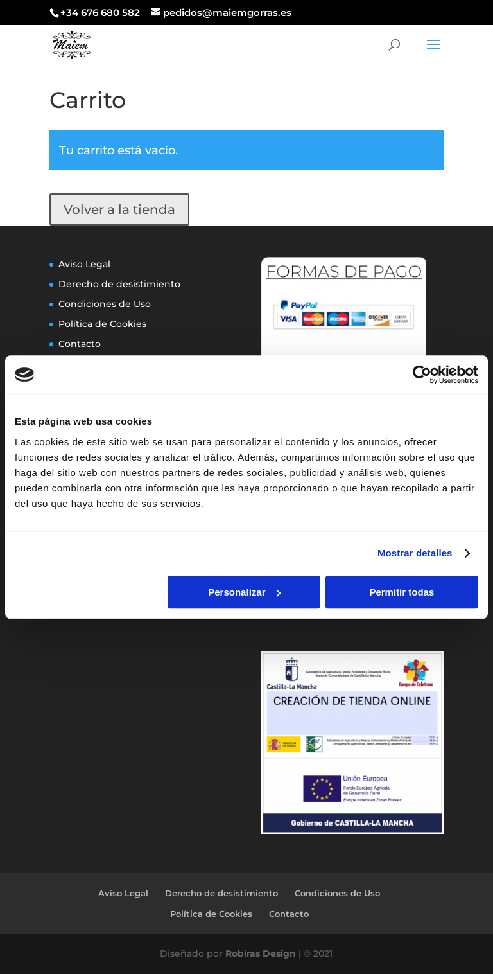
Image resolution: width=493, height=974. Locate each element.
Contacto (79, 344)
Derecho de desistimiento (119, 284)
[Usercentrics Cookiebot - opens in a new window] (422, 374)
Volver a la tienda (119, 209)
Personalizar (244, 592)
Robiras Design (260, 953)
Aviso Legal (84, 264)
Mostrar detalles (415, 552)
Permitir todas (401, 592)
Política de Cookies (102, 324)
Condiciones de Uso (104, 304)
